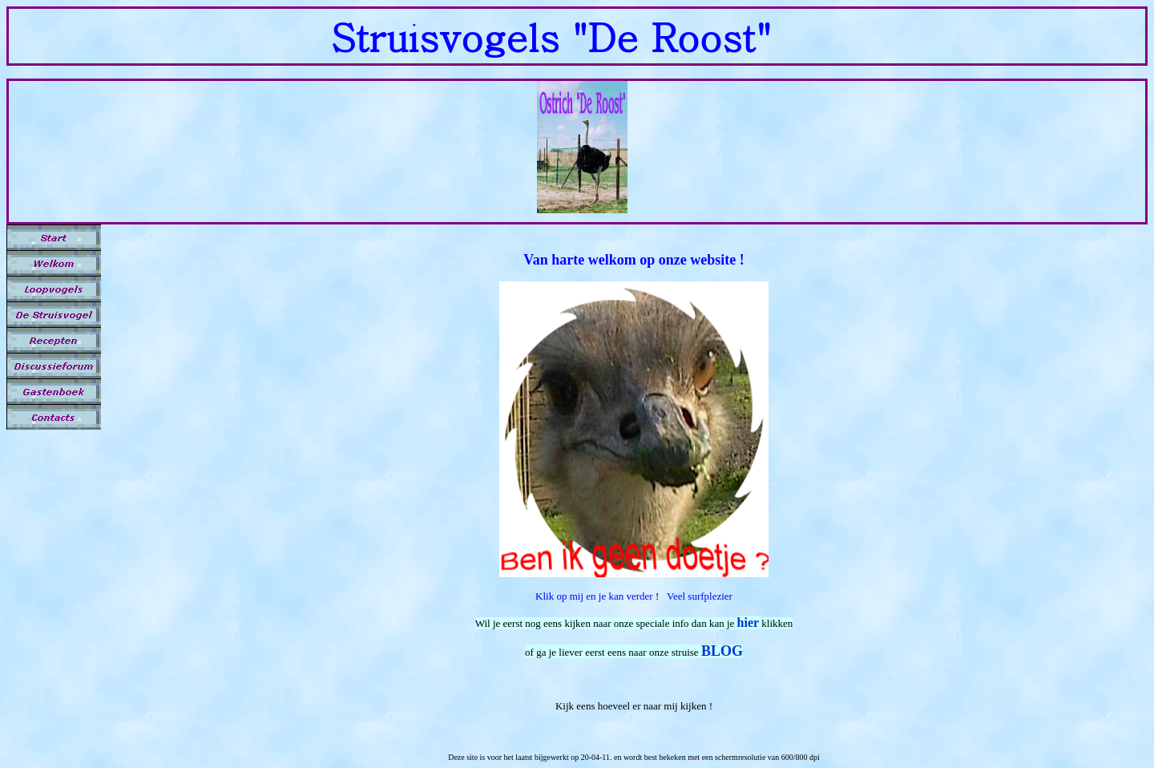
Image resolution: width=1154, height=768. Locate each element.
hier (748, 622)
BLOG (722, 651)
